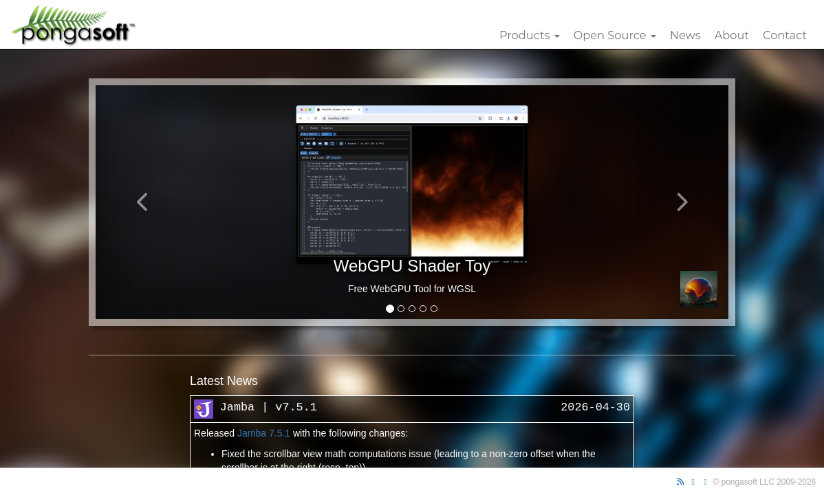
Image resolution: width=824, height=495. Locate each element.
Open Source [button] (615, 35)
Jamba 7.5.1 (263, 433)
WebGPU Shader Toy (412, 265)
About (732, 35)
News (685, 35)
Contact (785, 35)
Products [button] (529, 35)
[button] (143, 202)
